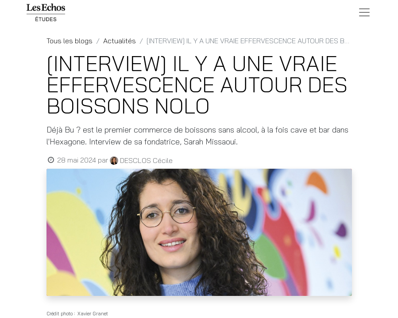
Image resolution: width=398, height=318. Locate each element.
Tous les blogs (69, 40)
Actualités (119, 40)
